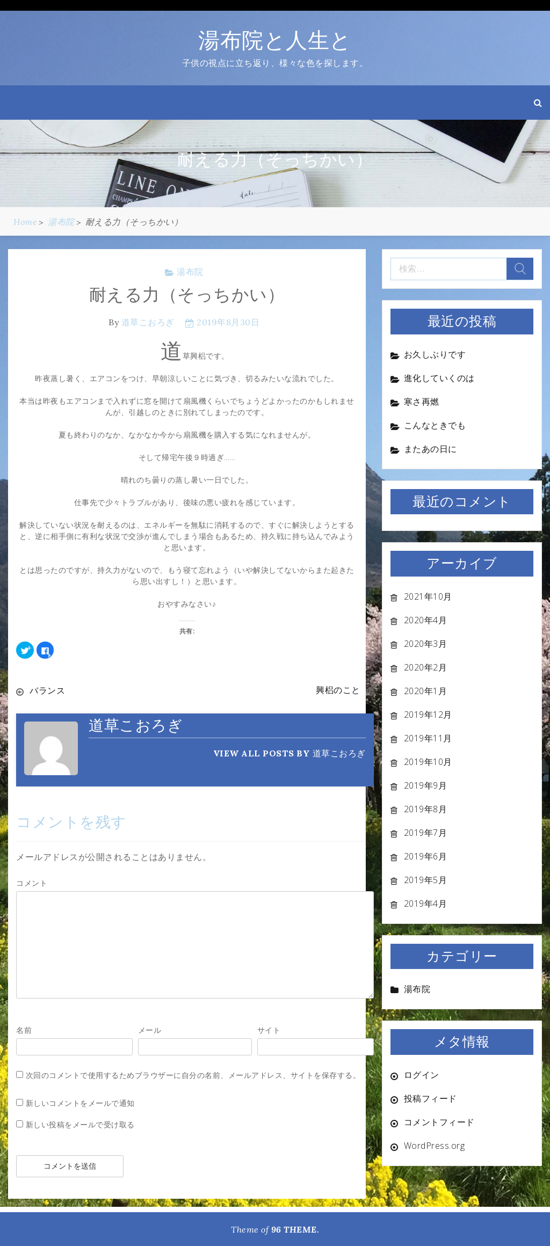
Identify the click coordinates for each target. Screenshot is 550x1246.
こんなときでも (435, 425)
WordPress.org (434, 1146)
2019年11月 (428, 738)
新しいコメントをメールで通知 (80, 1102)
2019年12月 (428, 714)
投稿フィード (430, 1098)
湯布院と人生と (275, 40)
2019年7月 (425, 833)
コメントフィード (439, 1122)
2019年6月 (425, 856)
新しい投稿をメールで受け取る (80, 1124)
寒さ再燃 (421, 401)
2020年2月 (425, 667)
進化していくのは (439, 378)
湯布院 (190, 271)
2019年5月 (425, 880)
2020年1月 (425, 691)
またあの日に (430, 449)
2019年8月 (425, 809)
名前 (24, 1029)
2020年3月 (425, 644)
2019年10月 (428, 762)
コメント (31, 882)
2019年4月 (425, 903)
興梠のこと (338, 690)
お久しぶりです (435, 354)
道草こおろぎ (148, 322)
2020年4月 (425, 620)
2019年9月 (425, 785)
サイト (269, 1029)
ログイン (421, 1075)
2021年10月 (428, 596)
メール (150, 1029)
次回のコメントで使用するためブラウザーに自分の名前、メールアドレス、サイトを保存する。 (193, 1074)
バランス (47, 690)
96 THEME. (295, 1228)
